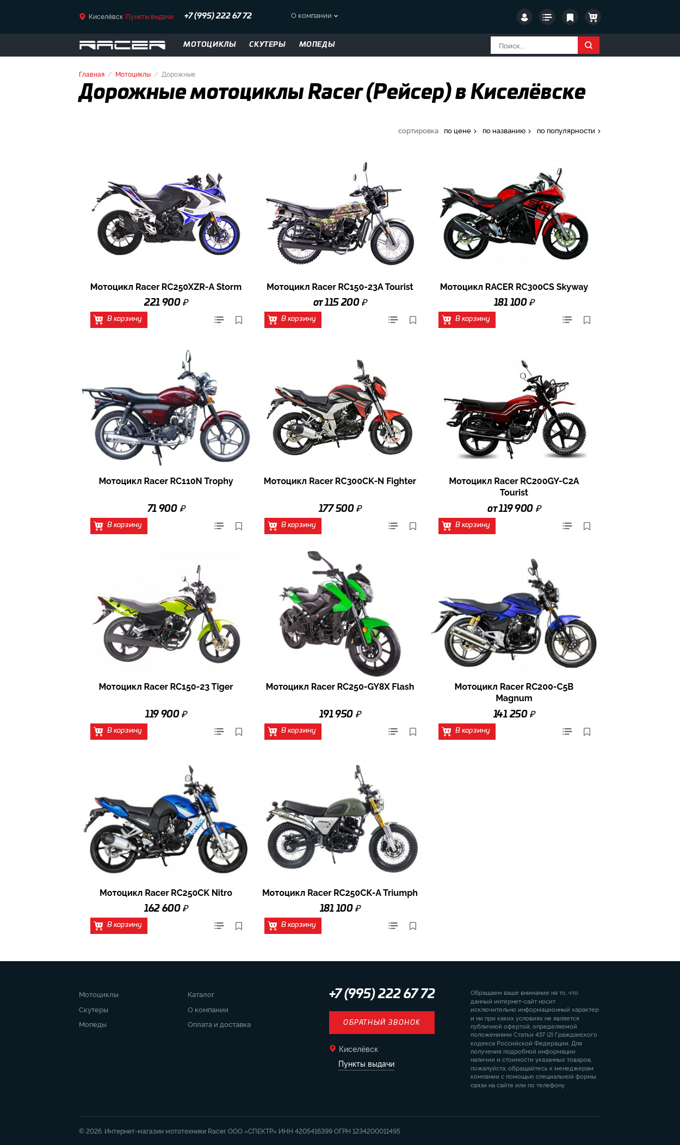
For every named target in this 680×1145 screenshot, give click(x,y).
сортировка (418, 130)
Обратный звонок (382, 1022)
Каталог (201, 994)
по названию (504, 130)
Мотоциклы (133, 73)
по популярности (566, 130)
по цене (457, 130)
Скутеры (93, 1009)
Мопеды (93, 1024)
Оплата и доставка (219, 1024)
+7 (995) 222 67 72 (218, 16)
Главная (91, 73)
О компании (311, 15)
